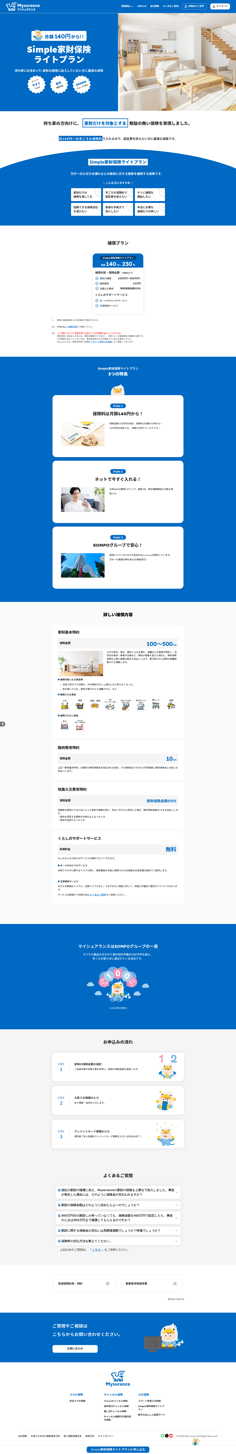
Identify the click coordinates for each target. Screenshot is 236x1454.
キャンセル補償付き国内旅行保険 (117, 1418)
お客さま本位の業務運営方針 (45, 1436)
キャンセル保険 (113, 1395)
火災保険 (143, 1395)
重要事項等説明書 (152, 1284)
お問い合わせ (75, 1348)
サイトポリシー (106, 1436)
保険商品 (127, 6)
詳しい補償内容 (70, 327)
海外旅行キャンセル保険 (116, 1406)
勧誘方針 (89, 1436)
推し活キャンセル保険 (115, 1411)
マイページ (220, 6)
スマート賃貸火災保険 (149, 1401)
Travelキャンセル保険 (115, 1401)
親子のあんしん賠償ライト (151, 1414)
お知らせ (141, 6)
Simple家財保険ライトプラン (151, 1408)
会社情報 (154, 6)
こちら (96, 1250)
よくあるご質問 (171, 6)
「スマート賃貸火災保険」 (101, 342)
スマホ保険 (76, 1395)
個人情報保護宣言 (73, 1436)
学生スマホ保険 (79, 1401)
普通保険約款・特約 (84, 1284)
